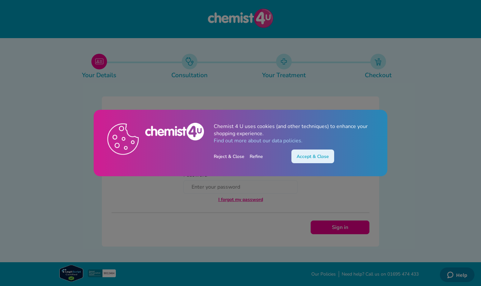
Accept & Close (313, 156)
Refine (256, 156)
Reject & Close (229, 156)
